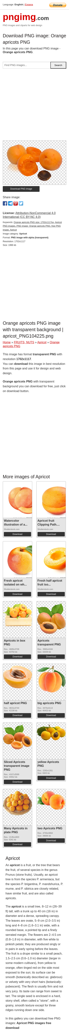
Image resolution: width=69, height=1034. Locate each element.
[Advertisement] (34, 106)
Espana (29, 4)
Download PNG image (21, 189)
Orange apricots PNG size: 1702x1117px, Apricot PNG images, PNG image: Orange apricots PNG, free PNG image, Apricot (32, 226)
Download (17, 534)
